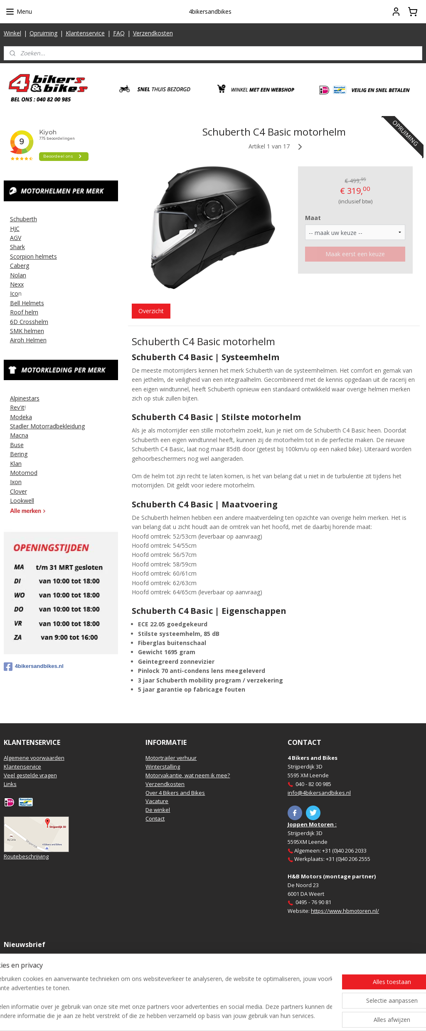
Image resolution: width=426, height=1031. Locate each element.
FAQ (119, 33)
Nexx (17, 284)
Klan (16, 463)
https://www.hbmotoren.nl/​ (345, 911)
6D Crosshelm (29, 322)
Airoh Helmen (28, 340)
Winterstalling (162, 766)
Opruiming (43, 33)
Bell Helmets (27, 303)
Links (10, 784)
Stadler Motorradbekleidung (47, 426)
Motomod (23, 473)
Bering (18, 454)
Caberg (19, 265)
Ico (14, 293)
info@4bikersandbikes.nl (319, 792)
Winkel (12, 33)
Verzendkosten (153, 33)
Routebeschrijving (26, 856)
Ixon (16, 482)
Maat (313, 217)
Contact (155, 818)
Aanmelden (25, 979)
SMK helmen (27, 331)
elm (33, 312)
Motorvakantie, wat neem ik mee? (187, 775)
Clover (18, 491)
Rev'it (17, 407)
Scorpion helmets (33, 256)
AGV (15, 238)
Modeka (21, 417)
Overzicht (151, 310)
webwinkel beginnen (233, 1016)
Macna (19, 435)
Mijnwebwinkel (306, 1016)
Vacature (156, 801)
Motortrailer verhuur (171, 758)
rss (202, 1016)
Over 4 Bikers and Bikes (175, 792)
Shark (17, 247)
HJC (15, 228)
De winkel (157, 809)
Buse (17, 445)
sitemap (184, 1016)
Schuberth (23, 219)
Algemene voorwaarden (34, 758)
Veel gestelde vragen (30, 775)
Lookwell (22, 500)
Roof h (19, 312)
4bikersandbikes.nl (34, 667)
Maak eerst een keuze (355, 253)
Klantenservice (85, 33)
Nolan (18, 275)
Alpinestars (24, 398)
